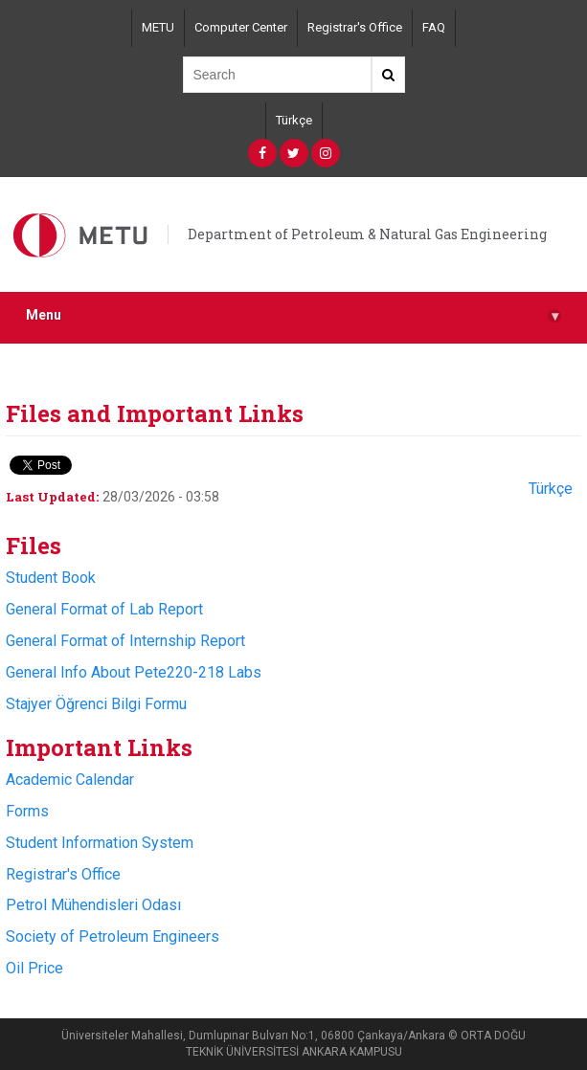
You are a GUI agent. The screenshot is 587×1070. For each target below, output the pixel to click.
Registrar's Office (354, 27)
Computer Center (240, 27)
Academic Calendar (70, 779)
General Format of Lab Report (104, 609)
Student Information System (99, 843)
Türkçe (294, 120)
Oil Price (34, 968)
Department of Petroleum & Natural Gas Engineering (367, 234)
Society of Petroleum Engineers (112, 936)
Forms (27, 811)
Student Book (51, 577)
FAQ (433, 27)
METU (158, 27)
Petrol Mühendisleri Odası (93, 905)
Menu (293, 315)
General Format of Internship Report (125, 641)
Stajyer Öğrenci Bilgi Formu (96, 704)
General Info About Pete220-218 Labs (133, 672)
